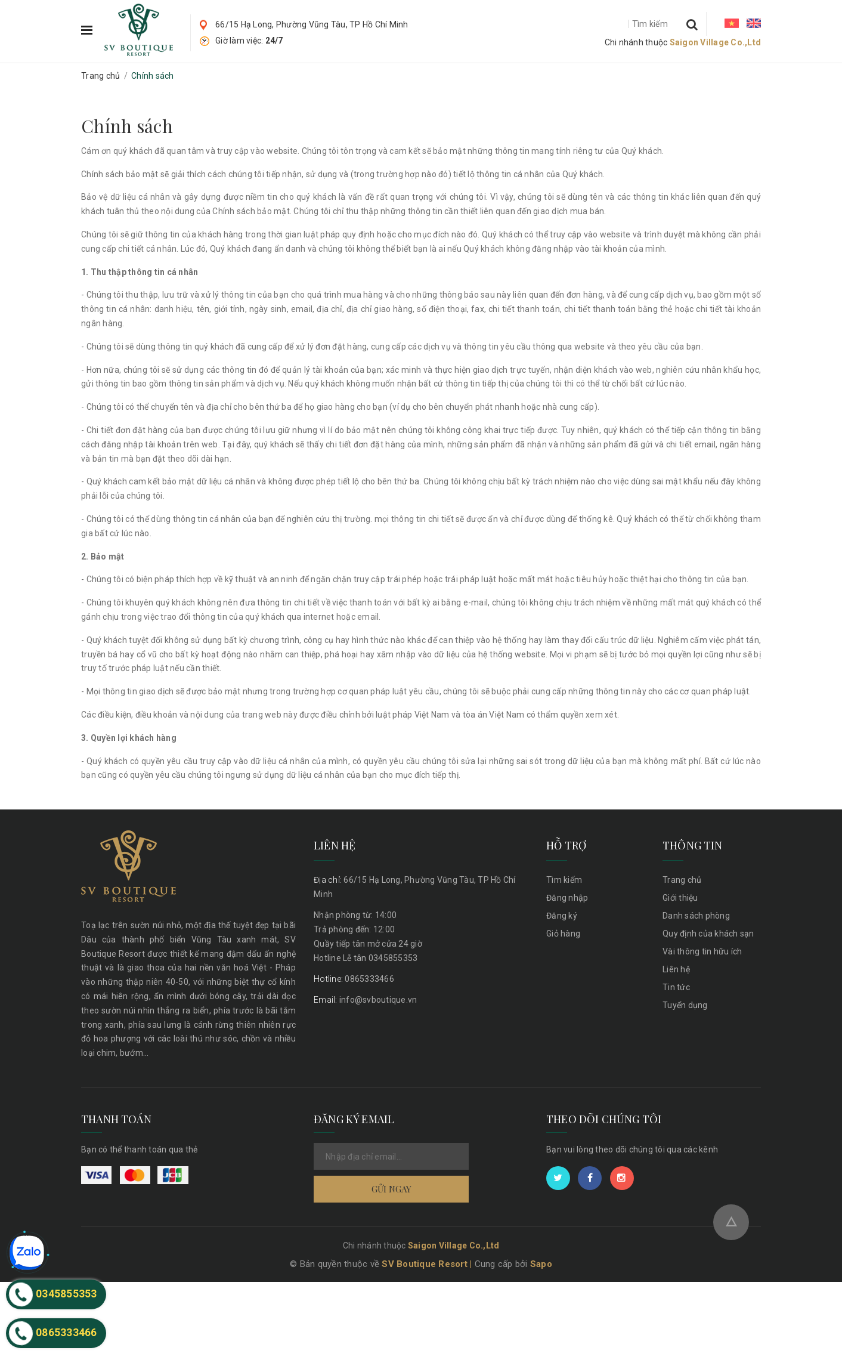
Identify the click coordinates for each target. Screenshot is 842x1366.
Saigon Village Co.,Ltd (715, 42)
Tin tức (676, 987)
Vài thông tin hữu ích (702, 951)
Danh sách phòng (696, 915)
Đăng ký (561, 915)
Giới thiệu (680, 898)
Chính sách (127, 126)
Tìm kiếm (564, 880)
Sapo (541, 1348)
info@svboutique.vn (365, 1000)
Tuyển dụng (685, 1005)
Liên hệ (676, 969)
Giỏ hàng (563, 933)
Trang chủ (682, 880)
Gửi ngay (391, 1213)
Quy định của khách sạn (708, 933)
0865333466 (354, 979)
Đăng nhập (567, 898)
